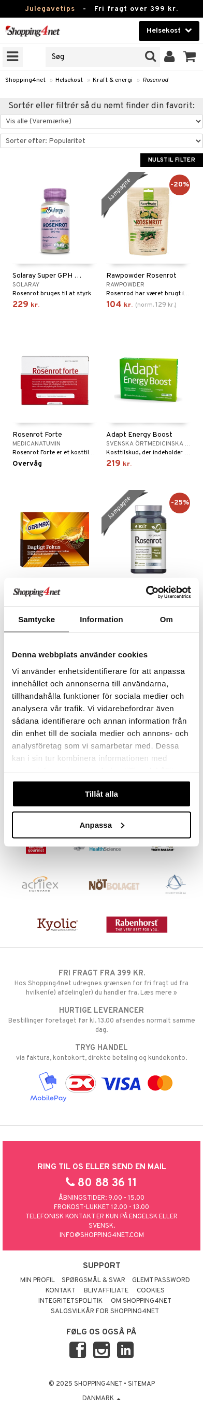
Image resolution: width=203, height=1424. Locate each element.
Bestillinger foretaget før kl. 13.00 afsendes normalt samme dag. (101, 1019)
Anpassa (101, 824)
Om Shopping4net (141, 1301)
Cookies (151, 1291)
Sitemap (141, 1384)
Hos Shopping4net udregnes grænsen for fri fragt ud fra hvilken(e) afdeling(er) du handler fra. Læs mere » (101, 982)
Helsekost (69, 80)
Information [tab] (101, 619)
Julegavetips (50, 9)
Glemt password (161, 1280)
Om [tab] (166, 619)
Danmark (101, 1398)
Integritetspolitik (70, 1301)
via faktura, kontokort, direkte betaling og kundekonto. (101, 1052)
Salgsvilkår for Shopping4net (105, 1311)
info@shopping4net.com (102, 1235)
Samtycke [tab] (36, 619)
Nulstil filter (171, 160)
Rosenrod (155, 80)
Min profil (37, 1280)
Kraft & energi (113, 80)
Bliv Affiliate (106, 1291)
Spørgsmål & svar (93, 1280)
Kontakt (61, 1291)
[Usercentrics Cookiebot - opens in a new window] (146, 592)
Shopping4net (25, 80)
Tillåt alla (101, 793)
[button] (189, 57)
